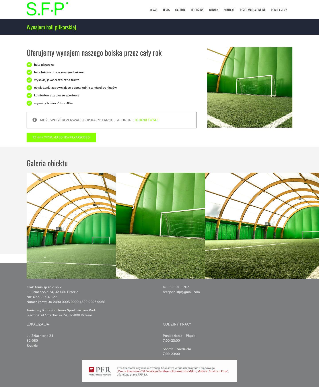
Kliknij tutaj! (146, 120)
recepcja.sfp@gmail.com (181, 292)
